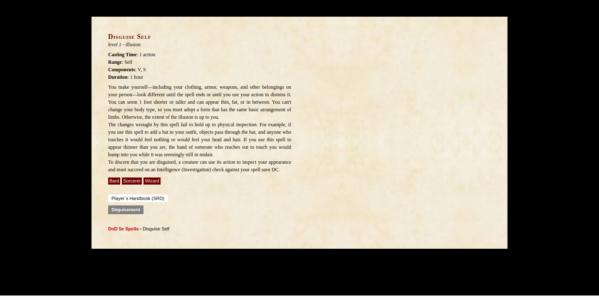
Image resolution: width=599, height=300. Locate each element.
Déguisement (125, 209)
